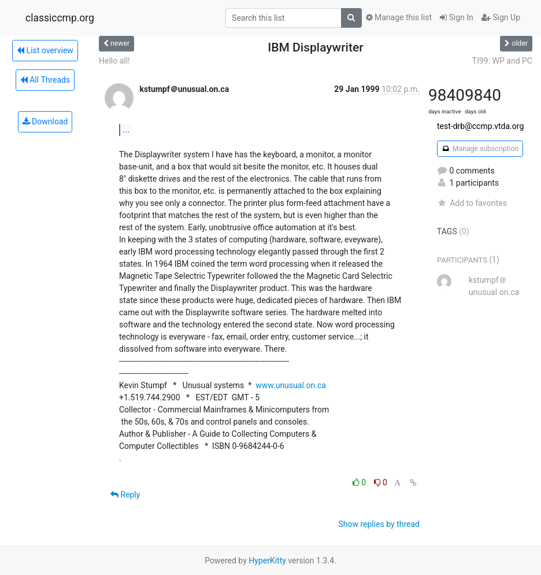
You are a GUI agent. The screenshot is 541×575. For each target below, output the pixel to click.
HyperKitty (267, 560)
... (126, 129)
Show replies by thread (379, 524)
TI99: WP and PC (502, 60)
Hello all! (114, 60)
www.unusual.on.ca (290, 385)
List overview (45, 50)
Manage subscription (480, 149)
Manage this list (399, 17)
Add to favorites (472, 203)
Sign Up (500, 17)
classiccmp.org (59, 18)
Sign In (456, 17)
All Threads (45, 79)
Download (45, 121)
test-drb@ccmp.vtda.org (480, 126)
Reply (125, 494)
